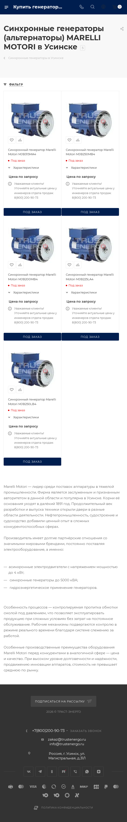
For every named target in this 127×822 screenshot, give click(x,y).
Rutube (64, 772)
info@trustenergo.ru (67, 744)
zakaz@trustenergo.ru (67, 739)
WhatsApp (87, 772)
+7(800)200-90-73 (48, 731)
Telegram (40, 772)
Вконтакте (28, 772)
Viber (75, 772)
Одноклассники (52, 772)
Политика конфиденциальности (67, 807)
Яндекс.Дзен (99, 772)
